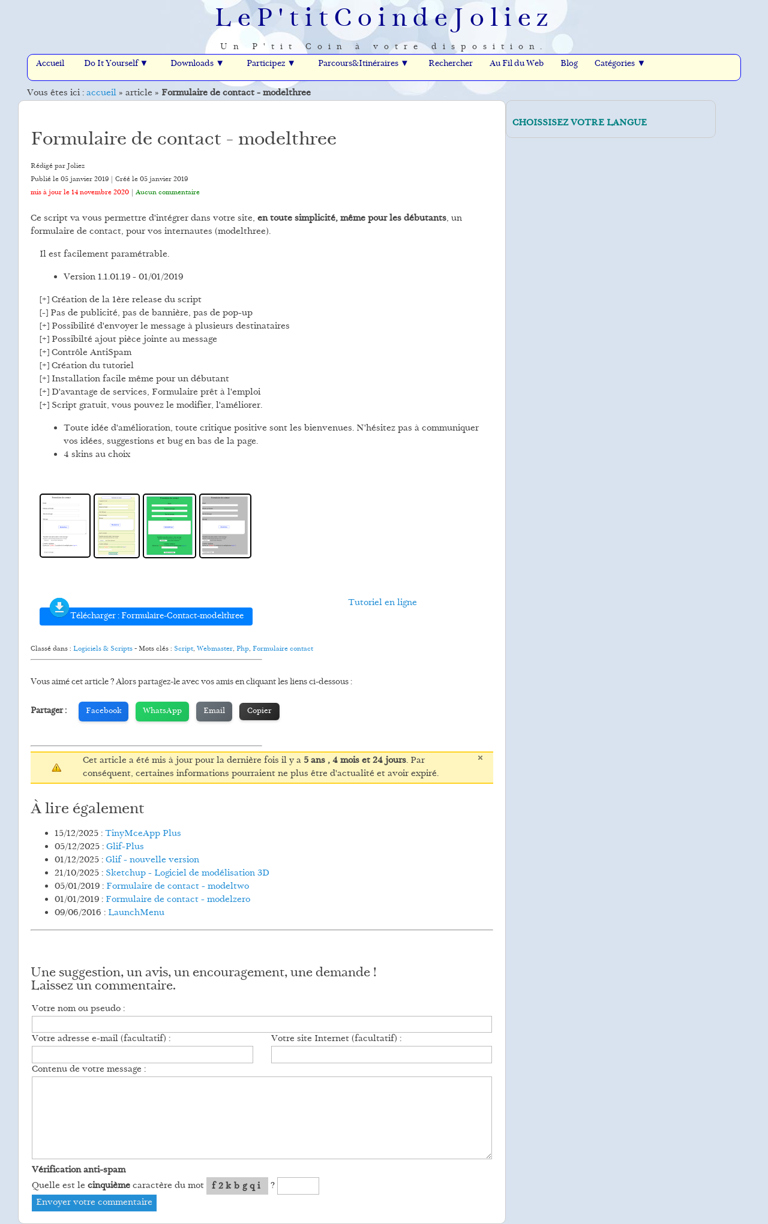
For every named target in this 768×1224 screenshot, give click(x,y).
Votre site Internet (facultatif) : (336, 1039)
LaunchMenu (136, 913)
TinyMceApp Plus (143, 834)
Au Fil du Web (517, 64)
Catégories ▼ (620, 64)
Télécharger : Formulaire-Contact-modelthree (146, 615)
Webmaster (215, 649)
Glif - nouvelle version (152, 860)
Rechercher (450, 64)
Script (183, 649)
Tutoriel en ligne (382, 603)
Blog (569, 64)
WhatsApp (162, 711)
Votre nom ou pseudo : (78, 1009)
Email (214, 711)
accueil (101, 93)
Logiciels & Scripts (103, 649)
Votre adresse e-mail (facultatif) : (101, 1039)
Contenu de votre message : (89, 1069)
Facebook (103, 711)
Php (242, 649)
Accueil (50, 64)
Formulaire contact (283, 649)
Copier (259, 711)
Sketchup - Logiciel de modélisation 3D (187, 873)
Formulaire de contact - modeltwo (177, 886)
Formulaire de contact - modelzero (178, 900)
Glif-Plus (125, 847)
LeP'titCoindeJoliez (384, 20)
